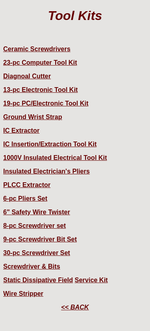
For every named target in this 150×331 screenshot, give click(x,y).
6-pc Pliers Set (25, 198)
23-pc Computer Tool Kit (40, 62)
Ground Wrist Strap (32, 117)
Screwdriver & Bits (31, 266)
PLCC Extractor (26, 184)
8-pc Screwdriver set (34, 225)
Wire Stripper (23, 293)
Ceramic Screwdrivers (36, 49)
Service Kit (91, 280)
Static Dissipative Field (38, 280)
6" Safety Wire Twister (36, 212)
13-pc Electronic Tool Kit (40, 89)
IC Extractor (21, 130)
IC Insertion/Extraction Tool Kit (50, 144)
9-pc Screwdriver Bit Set (40, 239)
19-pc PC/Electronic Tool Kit (45, 103)
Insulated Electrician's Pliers (46, 171)
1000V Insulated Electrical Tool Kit (55, 157)
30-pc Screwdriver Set (36, 252)
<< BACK (75, 307)
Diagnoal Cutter (27, 76)
